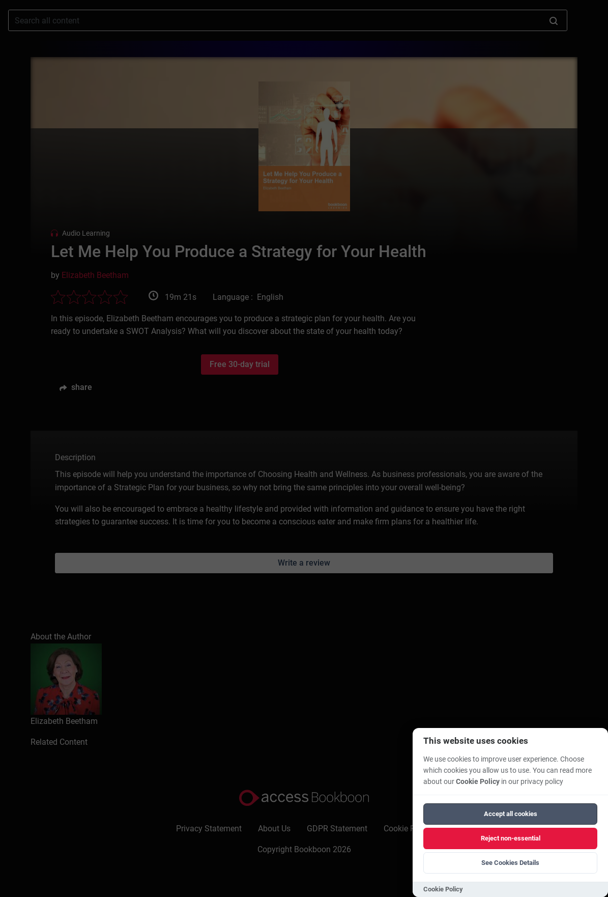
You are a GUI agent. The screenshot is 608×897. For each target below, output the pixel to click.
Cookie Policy (478, 781)
